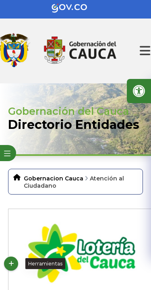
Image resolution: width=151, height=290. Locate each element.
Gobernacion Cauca (53, 178)
